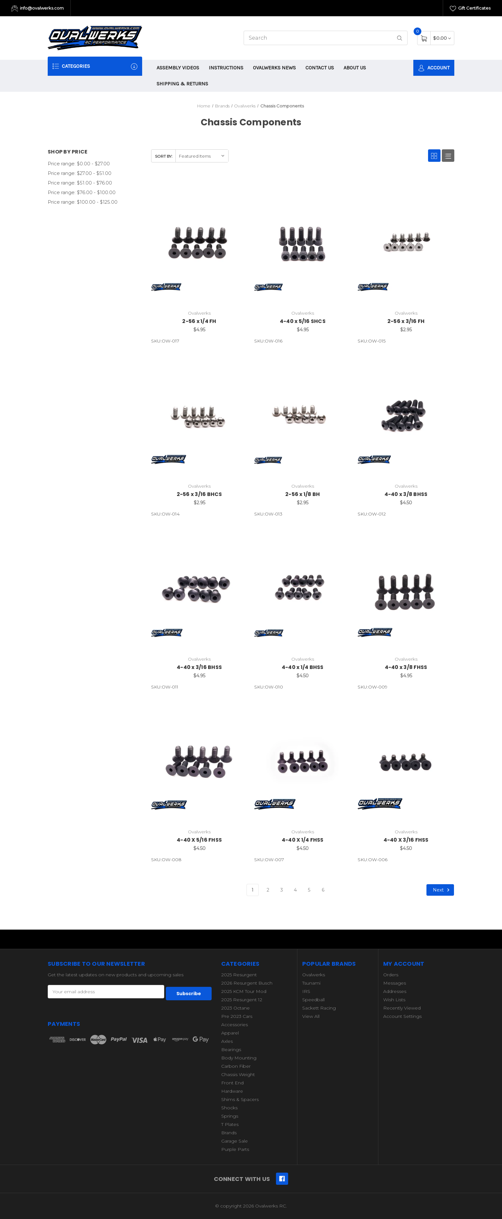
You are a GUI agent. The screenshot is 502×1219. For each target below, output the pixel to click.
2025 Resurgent (239, 975)
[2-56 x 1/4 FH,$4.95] (199, 243)
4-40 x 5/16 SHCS (303, 321)
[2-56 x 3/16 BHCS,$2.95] (199, 415)
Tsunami (311, 983)
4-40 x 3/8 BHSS (406, 494)
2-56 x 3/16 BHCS (199, 494)
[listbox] (201, 156)
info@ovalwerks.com (38, 8)
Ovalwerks (313, 975)
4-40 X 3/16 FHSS (406, 840)
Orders (390, 975)
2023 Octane (235, 1008)
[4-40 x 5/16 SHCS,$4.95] (302, 243)
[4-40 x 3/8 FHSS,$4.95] (406, 588)
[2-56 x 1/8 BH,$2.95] (302, 415)
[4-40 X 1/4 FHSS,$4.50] (302, 761)
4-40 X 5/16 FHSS (199, 840)
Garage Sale (234, 1141)
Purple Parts (235, 1149)
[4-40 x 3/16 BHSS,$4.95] (199, 588)
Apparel (230, 1033)
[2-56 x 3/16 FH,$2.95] (406, 243)
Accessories (234, 1024)
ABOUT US (355, 68)
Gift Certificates (470, 8)
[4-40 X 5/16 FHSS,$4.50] (199, 761)
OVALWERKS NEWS (274, 68)
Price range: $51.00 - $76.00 (80, 183)
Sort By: (164, 156)
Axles (227, 1041)
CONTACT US (319, 68)
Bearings (231, 1049)
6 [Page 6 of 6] (323, 890)
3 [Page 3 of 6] (281, 890)
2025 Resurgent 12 (241, 1000)
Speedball (313, 1000)
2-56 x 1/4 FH (199, 321)
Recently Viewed (402, 1008)
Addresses (394, 991)
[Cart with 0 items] (442, 38)
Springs (229, 1116)
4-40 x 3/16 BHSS (199, 667)
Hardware (232, 1091)
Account (433, 68)
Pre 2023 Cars (236, 1016)
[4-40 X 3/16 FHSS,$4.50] (406, 761)
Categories (95, 66)
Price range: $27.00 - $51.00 (79, 173)
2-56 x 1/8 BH (302, 494)
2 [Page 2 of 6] (268, 890)
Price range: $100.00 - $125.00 (82, 202)
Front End (232, 1083)
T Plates (230, 1124)
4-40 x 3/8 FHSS (406, 667)
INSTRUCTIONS (226, 68)
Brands (229, 1133)
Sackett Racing (319, 1008)
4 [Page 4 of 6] (295, 890)
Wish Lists (394, 1000)
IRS (306, 991)
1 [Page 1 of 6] (253, 890)
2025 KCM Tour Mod (243, 991)
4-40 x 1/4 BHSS (303, 667)
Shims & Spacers (240, 1099)
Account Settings (402, 1016)
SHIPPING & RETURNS (182, 84)
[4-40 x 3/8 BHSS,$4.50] (406, 415)
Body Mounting (238, 1058)
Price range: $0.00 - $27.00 (79, 164)
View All (311, 1016)
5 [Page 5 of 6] (309, 890)
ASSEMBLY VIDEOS (178, 68)
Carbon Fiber (236, 1066)
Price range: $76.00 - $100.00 (82, 192)
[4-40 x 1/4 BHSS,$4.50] (302, 588)
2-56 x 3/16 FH (406, 321)
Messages (394, 983)
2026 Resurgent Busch (246, 983)
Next (442, 890)
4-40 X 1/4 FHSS (303, 840)
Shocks (229, 1108)
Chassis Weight (238, 1074)
